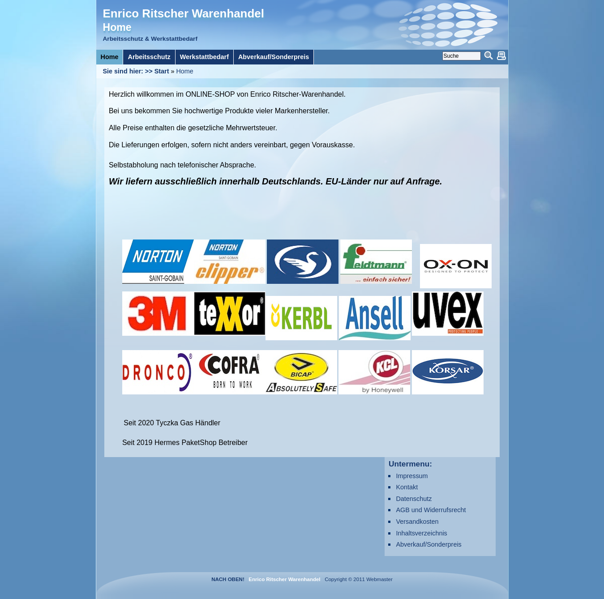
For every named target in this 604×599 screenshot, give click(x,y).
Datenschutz (414, 498)
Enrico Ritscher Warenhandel (183, 13)
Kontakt (407, 487)
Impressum (412, 475)
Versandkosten (417, 521)
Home (184, 71)
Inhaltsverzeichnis (421, 533)
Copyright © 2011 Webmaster (357, 579)
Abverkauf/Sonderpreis (428, 544)
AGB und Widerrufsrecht (431, 509)
